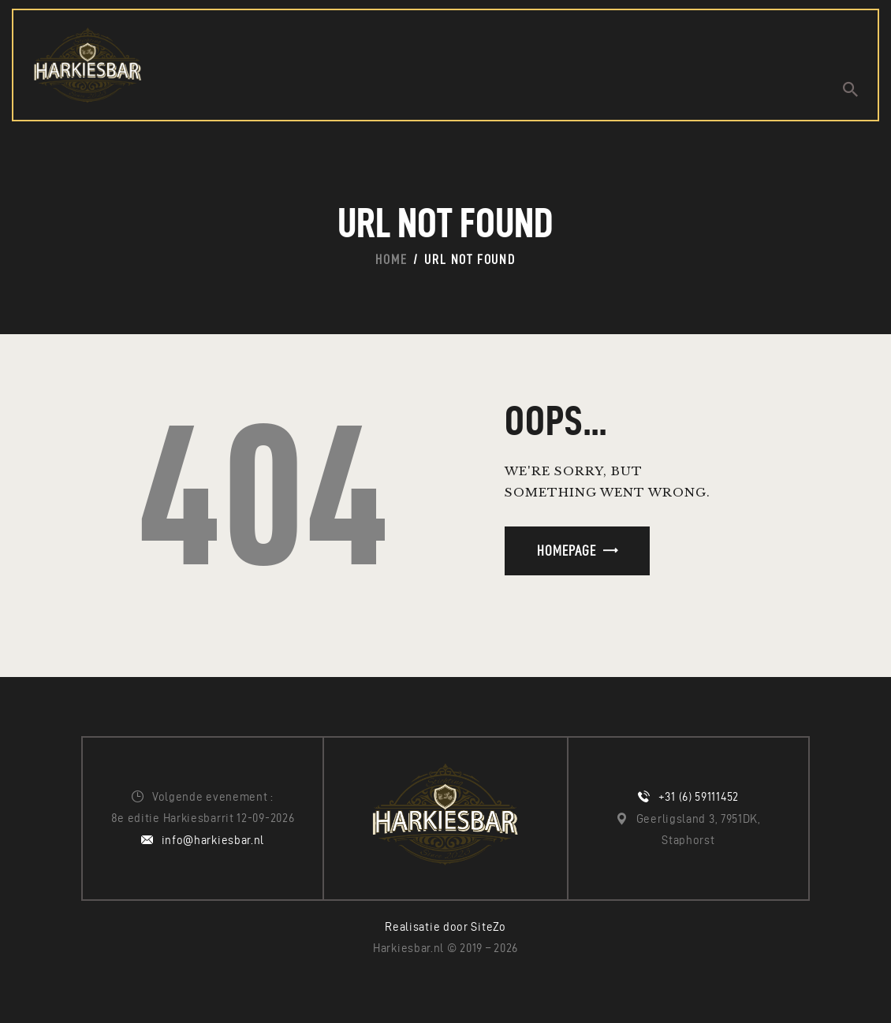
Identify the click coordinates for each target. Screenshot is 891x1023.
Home (391, 259)
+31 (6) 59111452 (698, 796)
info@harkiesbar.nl (213, 840)
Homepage (566, 550)
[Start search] (850, 89)
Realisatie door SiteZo (445, 927)
